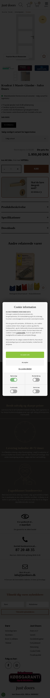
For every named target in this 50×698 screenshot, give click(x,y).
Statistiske (36, 390)
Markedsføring (36, 378)
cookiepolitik (20, 333)
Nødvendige (13, 378)
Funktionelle (13, 390)
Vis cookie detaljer (25, 369)
